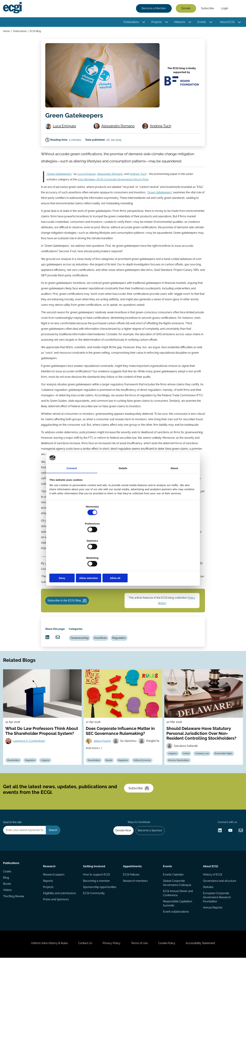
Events (200, 22)
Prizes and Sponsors (57, 967)
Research (50, 930)
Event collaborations (176, 979)
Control (189, 801)
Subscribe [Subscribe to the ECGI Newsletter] (141, 845)
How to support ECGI (96, 940)
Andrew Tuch (161, 129)
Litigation (50, 809)
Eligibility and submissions (60, 960)
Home (7, 32)
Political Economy (97, 809)
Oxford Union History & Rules (41, 1019)
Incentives (106, 671)
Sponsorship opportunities (100, 953)
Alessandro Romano (119, 129)
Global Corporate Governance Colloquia (177, 949)
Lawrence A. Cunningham (31, 789)
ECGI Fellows (131, 940)
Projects (155, 22)
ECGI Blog (37, 32)
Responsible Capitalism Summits (177, 971)
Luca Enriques (66, 129)
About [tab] (174, 495)
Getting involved (94, 930)
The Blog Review (14, 967)
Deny (74, 552)
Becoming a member (96, 947)
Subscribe (206, 9)
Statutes (207, 953)
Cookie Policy (171, 1019)
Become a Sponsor (148, 893)
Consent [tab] (72, 495)
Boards (112, 801)
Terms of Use (141, 1019)
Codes (8, 940)
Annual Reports (212, 975)
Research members (135, 947)
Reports (49, 947)
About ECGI (226, 22)
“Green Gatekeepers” (160, 204)
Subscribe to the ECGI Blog (69, 626)
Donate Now (119, 893)
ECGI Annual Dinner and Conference (178, 960)
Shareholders (15, 809)
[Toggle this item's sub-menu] (143, 22)
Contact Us (80, 1019)
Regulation (126, 671)
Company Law (206, 801)
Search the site (13, 884)
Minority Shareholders (205, 809)
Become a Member (153, 9)
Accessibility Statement (208, 1019)
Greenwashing (84, 671)
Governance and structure (218, 947)
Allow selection (123, 552)
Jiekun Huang (103, 784)
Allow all (172, 552)
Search (236, 9)
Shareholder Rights (178, 809)
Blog (7, 947)
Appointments (132, 930)
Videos (8, 960)
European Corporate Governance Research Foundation (216, 964)
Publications (130, 22)
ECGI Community (94, 960)
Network (178, 22)
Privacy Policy (110, 1019)
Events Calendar (173, 940)
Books (8, 953)
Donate (184, 9)
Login (223, 9)
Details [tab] (123, 495)
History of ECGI (211, 940)
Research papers (54, 940)
